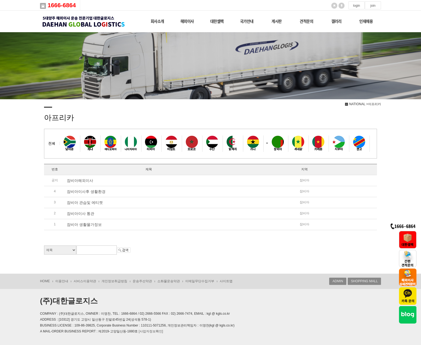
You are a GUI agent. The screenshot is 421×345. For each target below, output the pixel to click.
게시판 (276, 21)
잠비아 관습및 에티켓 (85, 202)
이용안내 (61, 281)
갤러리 (336, 21)
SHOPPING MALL (364, 281)
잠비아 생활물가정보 (84, 224)
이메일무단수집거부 (199, 281)
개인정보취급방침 (114, 281)
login (356, 6)
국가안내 (246, 21)
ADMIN (337, 281)
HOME (45, 281)
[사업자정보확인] (151, 331)
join (372, 6)
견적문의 (306, 21)
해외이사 (187, 21)
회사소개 (157, 21)
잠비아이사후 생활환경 (86, 191)
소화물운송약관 (168, 281)
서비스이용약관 (85, 281)
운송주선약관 (142, 281)
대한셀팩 (217, 21)
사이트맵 (226, 281)
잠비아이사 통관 (80, 213)
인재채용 (366, 21)
